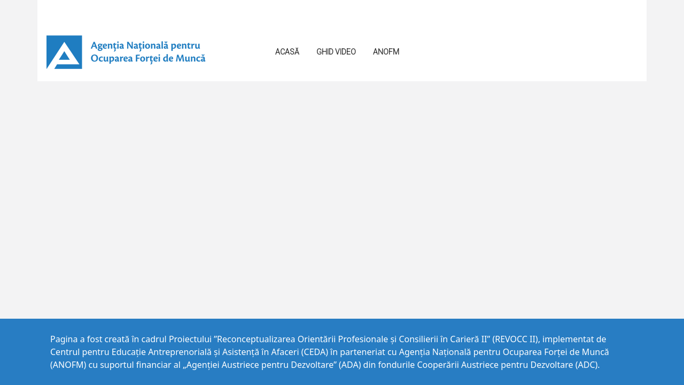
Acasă (287, 52)
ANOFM (386, 52)
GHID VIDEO (336, 52)
